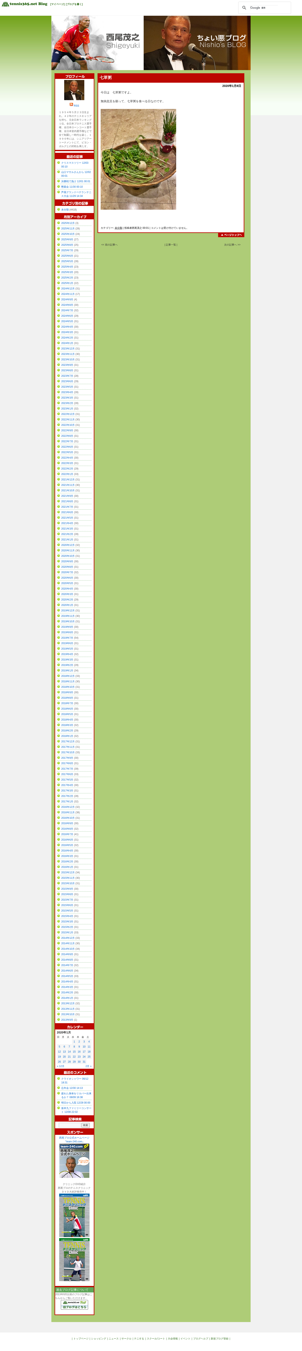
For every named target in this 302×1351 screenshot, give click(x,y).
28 (69, 1061)
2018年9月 (67, 692)
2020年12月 (68, 545)
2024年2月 (67, 337)
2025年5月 (67, 261)
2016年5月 (67, 845)
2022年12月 (68, 414)
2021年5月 (67, 517)
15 (74, 1051)
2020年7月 (67, 572)
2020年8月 (67, 566)
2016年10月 (68, 817)
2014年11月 (68, 943)
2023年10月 (68, 359)
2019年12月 (68, 610)
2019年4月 (67, 654)
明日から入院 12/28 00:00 (75, 1102)
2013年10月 (68, 1014)
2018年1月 (67, 736)
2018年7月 (67, 703)
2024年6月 (67, 315)
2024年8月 (67, 304)
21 (69, 1056)
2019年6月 (67, 643)
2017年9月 (67, 757)
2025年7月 (67, 250)
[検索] (264, 7)
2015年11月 (68, 877)
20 (64, 1056)
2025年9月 (67, 239)
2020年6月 (67, 577)
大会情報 (173, 1338)
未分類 (118, 227)
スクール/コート (156, 1338)
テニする (139, 1338)
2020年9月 (67, 561)
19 (59, 1056)
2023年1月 (67, 408)
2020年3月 (67, 594)
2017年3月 (67, 790)
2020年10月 (68, 556)
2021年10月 (68, 490)
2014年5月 (67, 976)
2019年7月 (67, 637)
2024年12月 (68, 288)
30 (79, 1061)
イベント (185, 1338)
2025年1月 (67, 283)
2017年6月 (67, 774)
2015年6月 (67, 905)
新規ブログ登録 (219, 1338)
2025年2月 (67, 277)
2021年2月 (67, 534)
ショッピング (98, 1338)
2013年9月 (67, 1019)
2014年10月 (68, 948)
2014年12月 (68, 937)
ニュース (114, 1338)
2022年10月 (68, 425)
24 (84, 1056)
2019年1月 (67, 670)
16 (79, 1051)
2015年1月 (67, 932)
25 (89, 1056)
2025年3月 (67, 272)
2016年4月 (67, 850)
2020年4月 (67, 588)
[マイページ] (57, 4)
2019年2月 (67, 665)
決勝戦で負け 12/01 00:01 (75, 181)
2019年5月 (67, 648)
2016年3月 (67, 856)
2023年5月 (67, 386)
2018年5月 (67, 714)
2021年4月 (67, 523)
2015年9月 (67, 888)
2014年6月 (67, 970)
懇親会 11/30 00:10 (72, 186)
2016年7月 (67, 834)
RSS (76, 105)
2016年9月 (67, 823)
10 (84, 1046)
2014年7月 (67, 965)
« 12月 (60, 1066)
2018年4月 (67, 719)
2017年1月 (67, 801)
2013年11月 (68, 1008)
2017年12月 (68, 741)
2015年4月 (67, 916)
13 (64, 1051)
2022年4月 (67, 457)
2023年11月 (68, 354)
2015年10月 (68, 883)
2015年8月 (67, 894)
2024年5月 (67, 321)
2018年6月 (67, 708)
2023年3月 (67, 397)
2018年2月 (67, 730)
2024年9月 (67, 299)
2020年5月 (67, 583)
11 (89, 1046)
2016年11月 (68, 812)
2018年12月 (68, 676)
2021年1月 (67, 539)
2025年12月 (68, 223)
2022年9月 (67, 430)
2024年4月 (67, 326)
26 (59, 1061)
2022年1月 (67, 474)
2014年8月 (67, 959)
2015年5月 (67, 910)
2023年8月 (67, 370)
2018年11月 (68, 681)
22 (74, 1056)
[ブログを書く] (74, 4)
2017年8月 (67, 763)
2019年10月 (68, 621)
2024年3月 (67, 332)
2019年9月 (67, 626)
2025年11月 (68, 228)
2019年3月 (67, 659)
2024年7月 (67, 310)
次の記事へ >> (232, 244)
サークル (126, 1338)
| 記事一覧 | (171, 244)
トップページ (81, 1338)
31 (84, 1061)
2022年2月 (67, 468)
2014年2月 (67, 992)
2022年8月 (67, 435)
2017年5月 (67, 779)
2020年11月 (68, 550)
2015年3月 (67, 921)
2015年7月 (67, 899)
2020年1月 (67, 605)
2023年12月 (68, 348)
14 (69, 1051)
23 (79, 1056)
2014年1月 (67, 998)
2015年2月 (67, 927)
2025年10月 (68, 234)
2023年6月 (67, 381)
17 (84, 1051)
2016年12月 (68, 807)
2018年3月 (67, 725)
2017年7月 (67, 768)
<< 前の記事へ (109, 244)
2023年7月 (67, 375)
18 (89, 1051)
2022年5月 (67, 452)
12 (59, 1051)
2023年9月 (67, 365)
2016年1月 (67, 867)
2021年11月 (68, 485)
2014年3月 (67, 987)
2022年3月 (67, 463)
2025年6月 (67, 255)
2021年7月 (67, 506)
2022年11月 (68, 419)
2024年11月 (68, 294)
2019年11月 (68, 616)
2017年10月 (68, 752)
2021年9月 (67, 495)
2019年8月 (67, 632)
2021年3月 (67, 528)
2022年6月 (67, 446)
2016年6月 (67, 839)
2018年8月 (67, 697)
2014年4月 (67, 981)
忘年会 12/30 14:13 (72, 1088)
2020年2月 (67, 599)
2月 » (89, 1066)
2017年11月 (68, 746)
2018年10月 (68, 686)
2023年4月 (67, 392)
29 (74, 1061)
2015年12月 (68, 872)
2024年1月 (67, 343)
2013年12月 (68, 1003)
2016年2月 (67, 861)
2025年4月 (67, 266)
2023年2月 (67, 403)
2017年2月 (67, 796)
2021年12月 (68, 479)
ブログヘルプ (200, 1338)
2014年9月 (67, 954)
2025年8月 (67, 244)
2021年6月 (67, 512)
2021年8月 (67, 501)
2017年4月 (67, 785)
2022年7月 (67, 441)
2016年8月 (67, 828)
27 (64, 1061)
